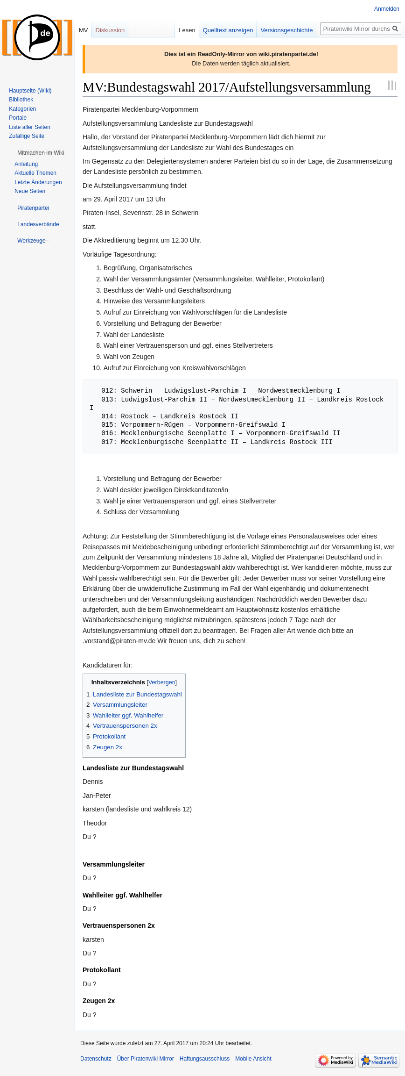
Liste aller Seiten (29, 127)
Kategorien (22, 109)
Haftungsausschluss (205, 1058)
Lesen (187, 30)
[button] (40, 153)
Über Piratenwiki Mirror (145, 1058)
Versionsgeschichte (286, 30)
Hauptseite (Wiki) (30, 90)
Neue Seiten (29, 191)
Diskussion (110, 30)
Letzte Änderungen (38, 182)
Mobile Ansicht (253, 1058)
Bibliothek (21, 99)
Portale (18, 118)
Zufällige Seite (26, 136)
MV (83, 30)
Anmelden (386, 9)
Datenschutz (96, 1058)
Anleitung (26, 164)
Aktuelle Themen (35, 173)
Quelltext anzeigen (228, 30)
